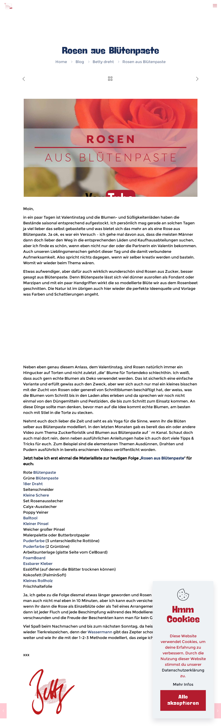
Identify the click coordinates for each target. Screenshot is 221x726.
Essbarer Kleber (38, 563)
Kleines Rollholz (38, 580)
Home (61, 61)
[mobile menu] (215, 5)
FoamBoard (34, 558)
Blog (80, 61)
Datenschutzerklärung (183, 670)
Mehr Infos (183, 684)
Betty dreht (103, 61)
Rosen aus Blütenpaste (162, 458)
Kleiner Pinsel (35, 523)
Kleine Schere (36, 495)
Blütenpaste (44, 472)
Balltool (30, 518)
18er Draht (33, 484)
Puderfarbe (34, 541)
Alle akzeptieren (183, 700)
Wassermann (100, 632)
